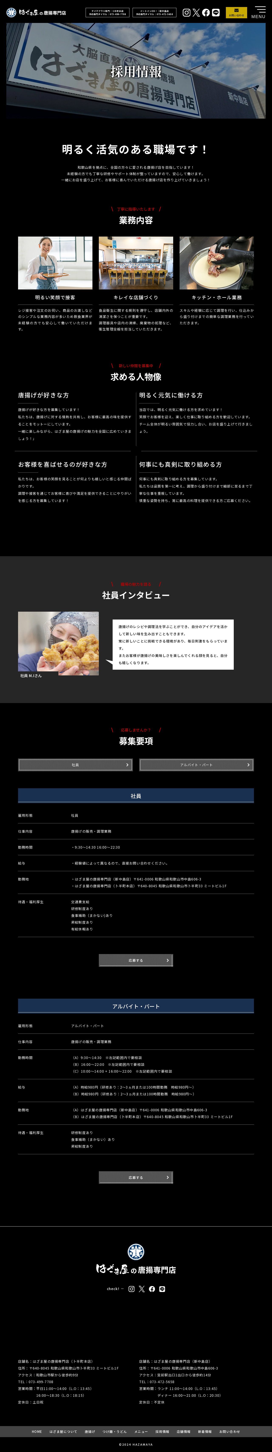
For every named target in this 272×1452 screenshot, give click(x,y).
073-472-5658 (162, 1381)
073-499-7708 (41, 1381)
